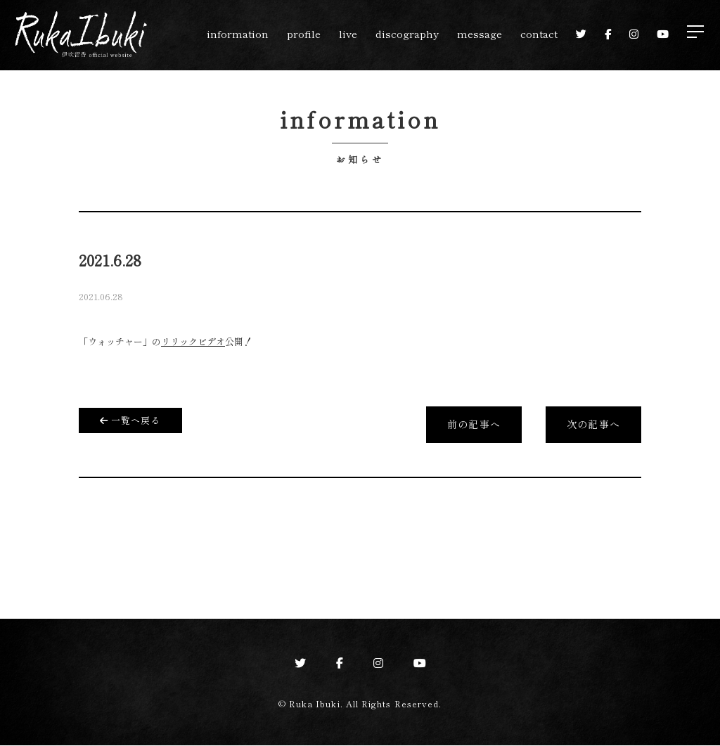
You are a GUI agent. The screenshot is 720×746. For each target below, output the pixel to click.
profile (304, 33)
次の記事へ (592, 425)
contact (539, 33)
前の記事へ (473, 425)
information (238, 33)
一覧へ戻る (131, 419)
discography (407, 33)
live (348, 33)
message (479, 33)
